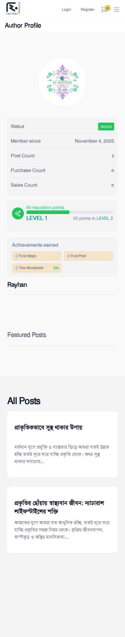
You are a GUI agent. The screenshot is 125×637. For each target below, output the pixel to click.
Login (66, 9)
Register (87, 9)
